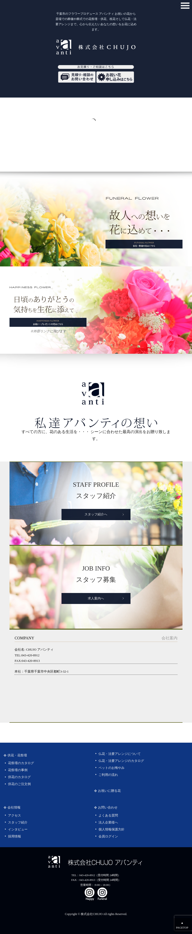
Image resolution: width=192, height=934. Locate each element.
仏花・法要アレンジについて (119, 754)
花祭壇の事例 (18, 770)
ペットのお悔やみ (111, 768)
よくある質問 (108, 815)
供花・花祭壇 (17, 755)
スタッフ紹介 (18, 822)
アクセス (14, 815)
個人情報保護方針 (111, 829)
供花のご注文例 (19, 784)
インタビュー (18, 829)
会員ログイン (108, 836)
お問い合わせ (108, 807)
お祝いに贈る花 (109, 791)
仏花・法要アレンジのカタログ (121, 761)
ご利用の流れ (108, 775)
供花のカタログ (19, 777)
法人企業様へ (108, 822)
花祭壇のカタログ (21, 763)
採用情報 (14, 836)
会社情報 (14, 807)
